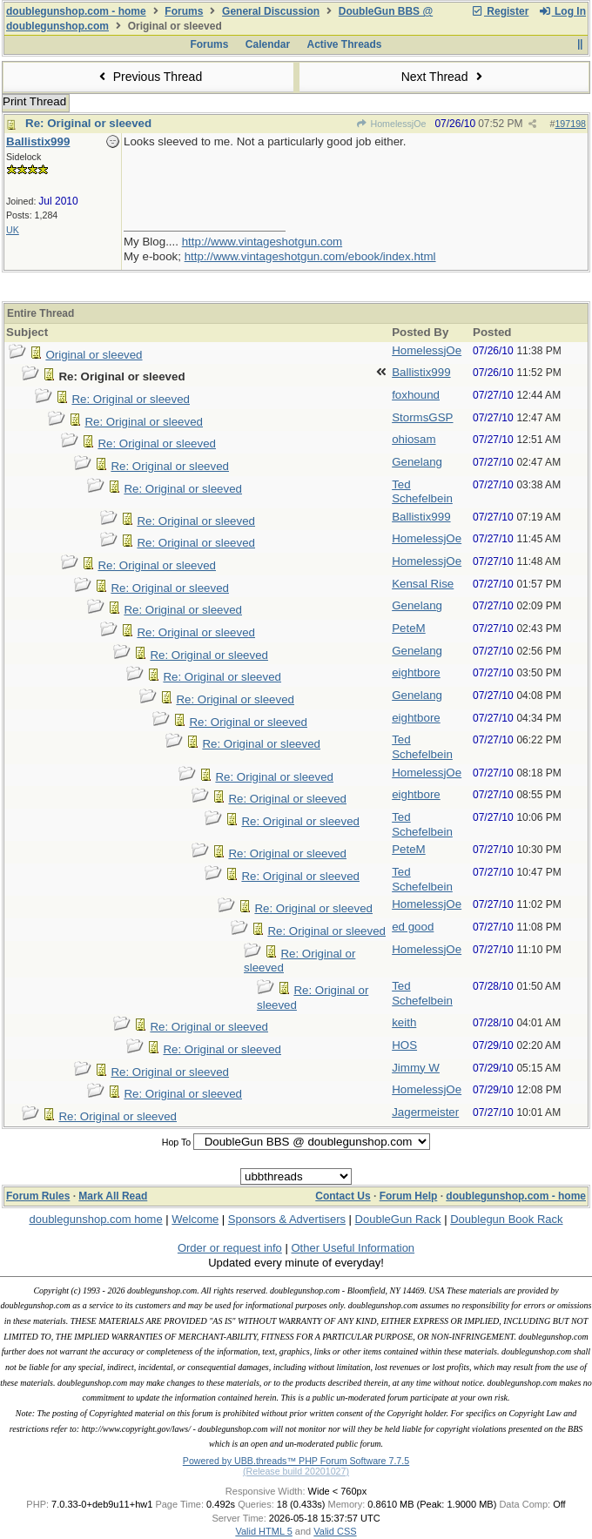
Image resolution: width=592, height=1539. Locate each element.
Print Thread (34, 101)
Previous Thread (148, 77)
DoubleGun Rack (398, 1219)
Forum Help (409, 1196)
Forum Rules (38, 1196)
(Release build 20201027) (296, 1471)
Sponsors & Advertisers (287, 1219)
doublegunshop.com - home (76, 11)
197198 (570, 123)
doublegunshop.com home (95, 1219)
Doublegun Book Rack (506, 1219)
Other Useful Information (352, 1247)
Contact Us (342, 1196)
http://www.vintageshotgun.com (262, 241)
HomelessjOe (391, 123)
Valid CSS (334, 1531)
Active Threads (344, 44)
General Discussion (271, 11)
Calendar (268, 44)
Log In (562, 11)
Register (499, 11)
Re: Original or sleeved (88, 123)
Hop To (177, 1142)
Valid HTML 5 (263, 1531)
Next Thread (444, 77)
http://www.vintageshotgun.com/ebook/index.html (310, 256)
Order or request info (230, 1247)
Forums (184, 11)
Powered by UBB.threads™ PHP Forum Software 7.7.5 (296, 1460)
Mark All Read (112, 1196)
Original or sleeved (93, 354)
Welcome (195, 1219)
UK (12, 230)
